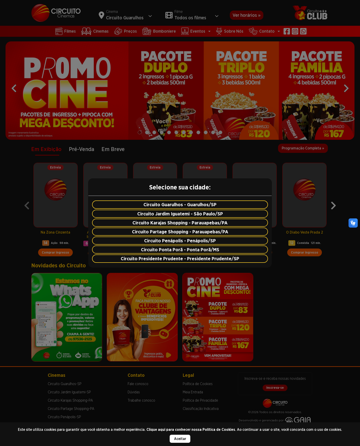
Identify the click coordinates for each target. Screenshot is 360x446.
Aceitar (180, 439)
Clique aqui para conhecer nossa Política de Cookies (190, 429)
